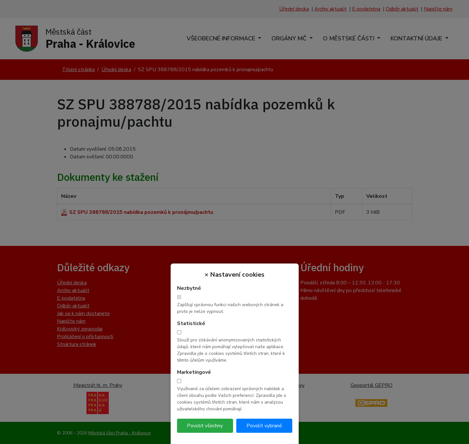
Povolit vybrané (264, 425)
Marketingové (194, 372)
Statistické (191, 323)
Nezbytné (189, 288)
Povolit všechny (205, 425)
